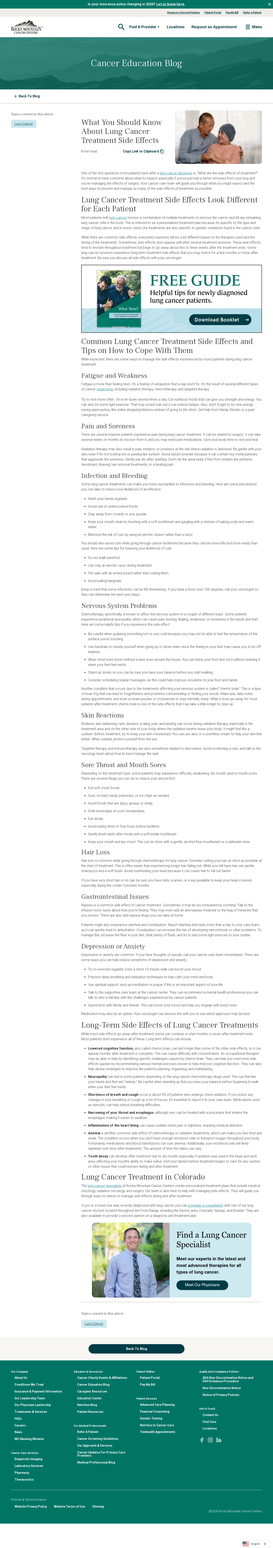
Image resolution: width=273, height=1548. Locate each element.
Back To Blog (27, 96)
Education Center (89, 1398)
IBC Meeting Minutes (29, 1439)
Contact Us (210, 1415)
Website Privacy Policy (31, 1506)
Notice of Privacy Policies (221, 1395)
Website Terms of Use (69, 1506)
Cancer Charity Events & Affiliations (102, 1377)
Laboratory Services (29, 1466)
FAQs (18, 1418)
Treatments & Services (31, 1411)
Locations (175, 27)
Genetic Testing (151, 1418)
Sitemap (98, 1506)
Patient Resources (90, 1411)
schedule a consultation (205, 1205)
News (18, 1432)
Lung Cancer (24, 124)
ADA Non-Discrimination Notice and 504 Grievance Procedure (228, 1379)
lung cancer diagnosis (176, 173)
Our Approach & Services (94, 1445)
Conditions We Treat (29, 1384)
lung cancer (118, 218)
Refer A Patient (87, 1432)
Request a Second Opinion (183, 12)
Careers (20, 1425)
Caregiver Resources (92, 1391)
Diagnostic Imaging (28, 1459)
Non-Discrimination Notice (222, 1388)
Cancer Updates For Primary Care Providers (101, 1454)
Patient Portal (213, 12)
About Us (21, 1377)
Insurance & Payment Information (38, 1391)
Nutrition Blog (87, 1405)
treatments (105, 389)
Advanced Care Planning (157, 1404)
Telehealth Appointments (157, 1432)
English (251, 1544)
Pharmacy (22, 1472)
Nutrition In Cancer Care (157, 1425)
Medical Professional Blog (96, 1462)
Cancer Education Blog (93, 1384)
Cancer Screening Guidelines (97, 1438)
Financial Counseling (155, 1411)
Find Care (209, 1422)
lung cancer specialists (105, 1186)
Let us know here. (170, 4)
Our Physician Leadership (33, 1405)
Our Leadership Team (30, 1398)
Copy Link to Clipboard (143, 151)
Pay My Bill (232, 12)
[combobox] (254, 1544)
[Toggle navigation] (121, 27)
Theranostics (24, 1479)
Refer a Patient (252, 12)
